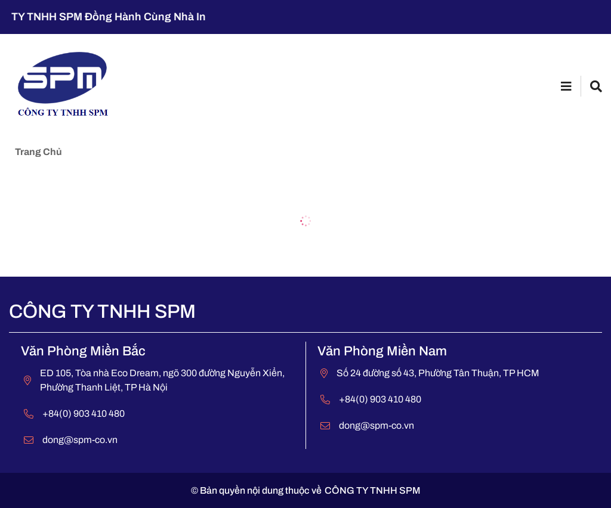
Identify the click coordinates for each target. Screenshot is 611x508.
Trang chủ (38, 152)
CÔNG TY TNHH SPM (373, 490)
